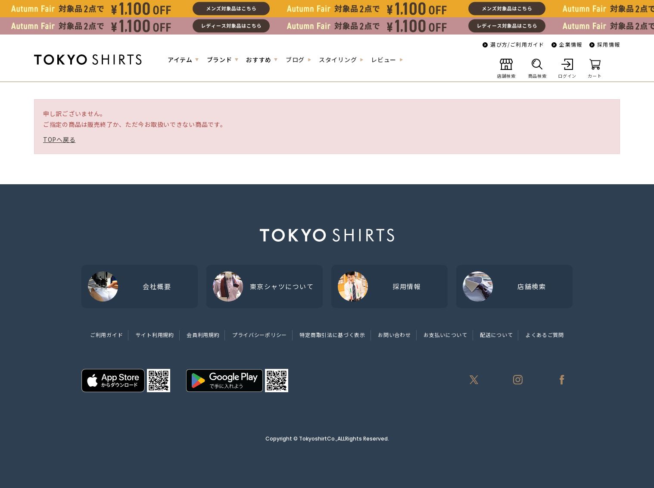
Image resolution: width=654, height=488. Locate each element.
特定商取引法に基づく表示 (332, 334)
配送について (496, 334)
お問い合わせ (394, 334)
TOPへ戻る (59, 139)
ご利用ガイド (106, 334)
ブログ (295, 59)
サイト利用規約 (155, 334)
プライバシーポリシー (259, 334)
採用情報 (608, 44)
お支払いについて (445, 334)
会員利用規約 (203, 334)
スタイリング (338, 59)
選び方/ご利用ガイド (517, 44)
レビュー (383, 59)
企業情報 (570, 44)
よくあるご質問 (545, 334)
